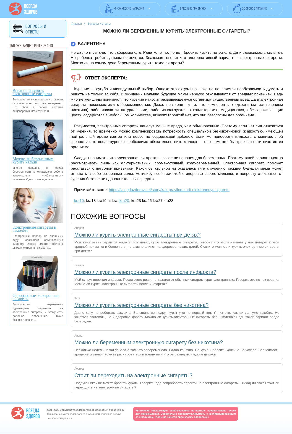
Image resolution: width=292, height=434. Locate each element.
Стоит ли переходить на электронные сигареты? (133, 375)
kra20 (124, 201)
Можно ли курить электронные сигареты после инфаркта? (145, 272)
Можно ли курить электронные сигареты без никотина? (141, 305)
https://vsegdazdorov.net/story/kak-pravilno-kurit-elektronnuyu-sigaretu (169, 190)
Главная (76, 23)
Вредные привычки (193, 8)
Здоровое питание (254, 8)
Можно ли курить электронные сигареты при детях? (137, 235)
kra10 (79, 201)
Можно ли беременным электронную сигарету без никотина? (148, 342)
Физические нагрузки (129, 8)
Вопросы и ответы (99, 23)
